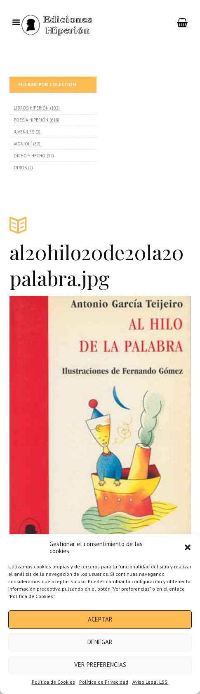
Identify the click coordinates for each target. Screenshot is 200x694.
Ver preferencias (100, 664)
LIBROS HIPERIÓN (31, 108)
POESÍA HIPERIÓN (31, 120)
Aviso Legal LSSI (150, 682)
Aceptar (100, 619)
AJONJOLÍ (23, 144)
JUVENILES (24, 132)
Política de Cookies (53, 682)
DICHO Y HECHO (29, 156)
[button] (188, 547)
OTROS (20, 168)
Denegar (100, 642)
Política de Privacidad (103, 682)
